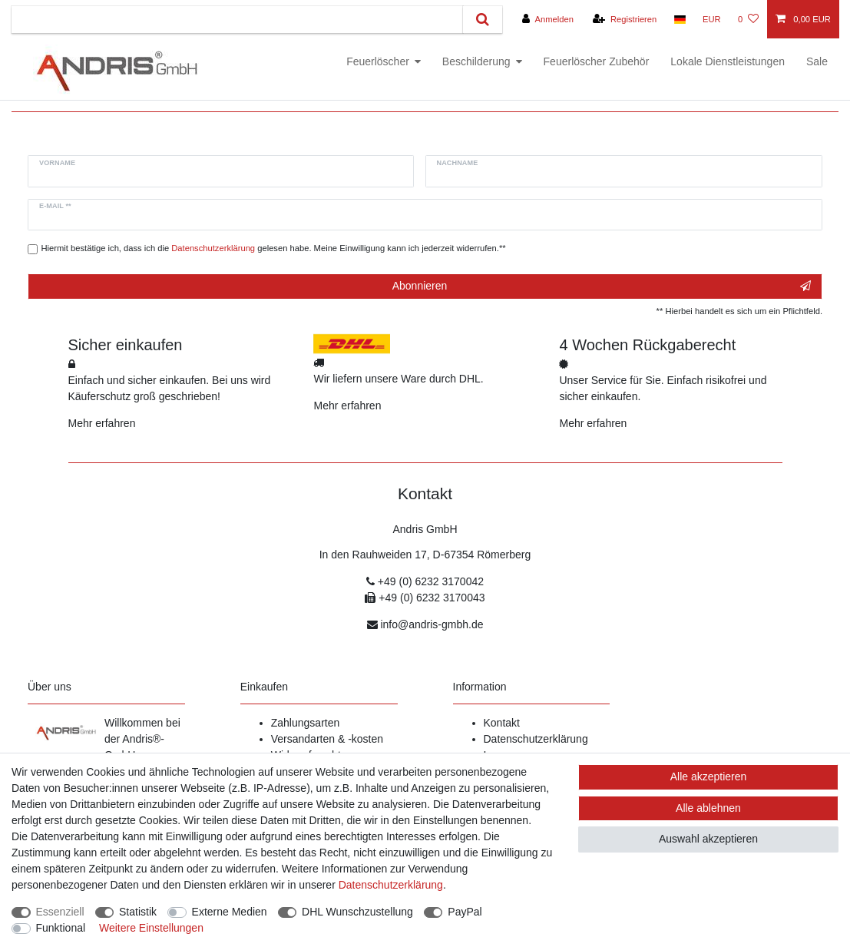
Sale (817, 61)
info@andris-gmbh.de (431, 624)
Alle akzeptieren (708, 776)
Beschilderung (476, 61)
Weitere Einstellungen (151, 928)
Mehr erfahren (102, 423)
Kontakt (502, 723)
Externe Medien (229, 912)
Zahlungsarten (305, 723)
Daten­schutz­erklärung (391, 885)
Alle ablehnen (708, 808)
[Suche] (482, 19)
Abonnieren (601, 286)
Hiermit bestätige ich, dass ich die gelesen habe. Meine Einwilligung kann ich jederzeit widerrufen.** (273, 248)
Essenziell (60, 912)
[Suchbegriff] (237, 19)
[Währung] (711, 19)
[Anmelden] (548, 19)
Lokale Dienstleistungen (727, 61)
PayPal (464, 912)
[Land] (679, 19)
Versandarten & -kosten (327, 739)
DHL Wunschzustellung (357, 912)
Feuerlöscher (377, 61)
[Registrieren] (624, 19)
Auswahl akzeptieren (708, 839)
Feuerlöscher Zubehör (597, 61)
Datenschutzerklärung (536, 739)
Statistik (138, 912)
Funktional (61, 928)
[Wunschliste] (748, 19)
